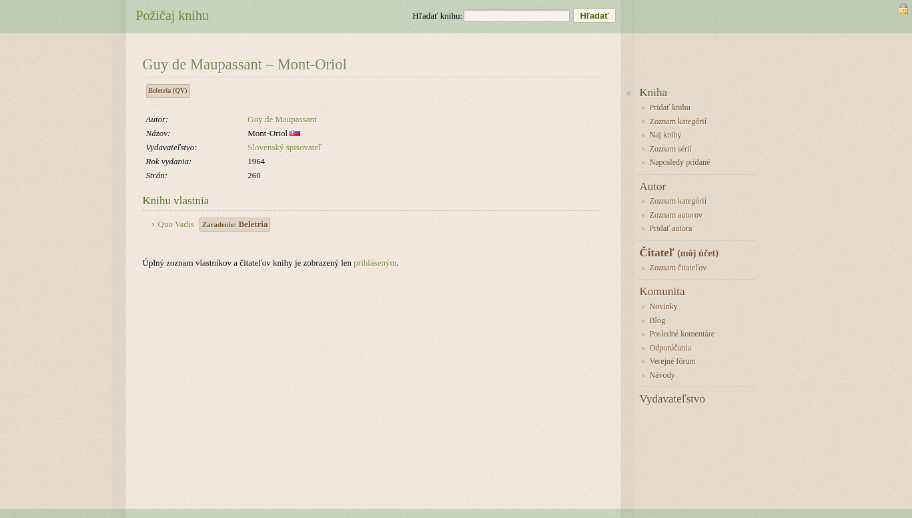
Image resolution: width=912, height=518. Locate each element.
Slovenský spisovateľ (285, 147)
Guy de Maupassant (282, 119)
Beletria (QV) (168, 90)
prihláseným (375, 263)
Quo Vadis (176, 224)
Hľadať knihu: (437, 16)
